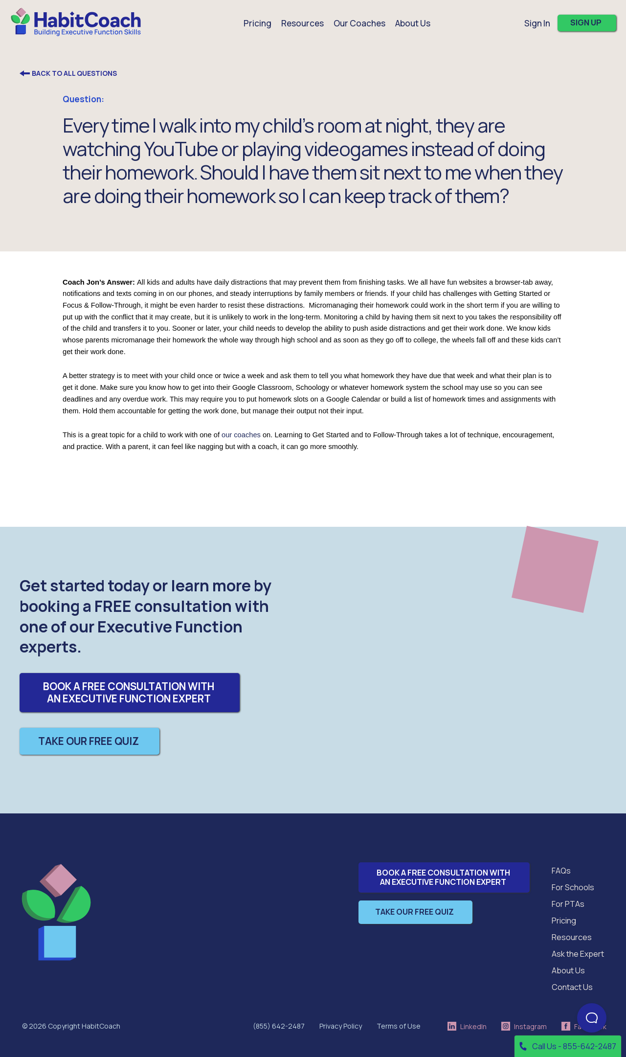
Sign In (537, 23)
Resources (572, 937)
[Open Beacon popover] (591, 1018)
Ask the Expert (578, 953)
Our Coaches (359, 23)
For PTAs (568, 904)
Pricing (257, 23)
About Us (568, 970)
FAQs (561, 870)
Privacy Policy (340, 1026)
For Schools (573, 887)
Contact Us (572, 987)
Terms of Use (399, 1026)
